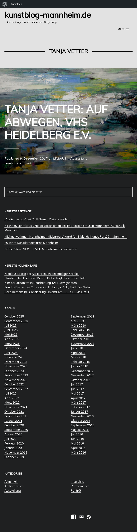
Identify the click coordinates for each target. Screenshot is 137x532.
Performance (80, 486)
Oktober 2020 (14, 425)
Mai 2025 (10, 334)
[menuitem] (4, 4)
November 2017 (82, 375)
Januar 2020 (13, 448)
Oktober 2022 (14, 384)
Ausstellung (12, 490)
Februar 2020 (14, 443)
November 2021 (15, 407)
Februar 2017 (80, 407)
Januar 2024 (13, 357)
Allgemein (11, 481)
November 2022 (15, 380)
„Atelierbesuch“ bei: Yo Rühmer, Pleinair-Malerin (37, 219)
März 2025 (12, 343)
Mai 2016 (77, 443)
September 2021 (16, 416)
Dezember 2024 (15, 348)
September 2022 (16, 389)
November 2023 (15, 366)
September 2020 (16, 430)
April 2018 (78, 352)
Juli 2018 (77, 348)
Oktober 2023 (14, 371)
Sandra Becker (14, 287)
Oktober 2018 (80, 339)
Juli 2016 (77, 434)
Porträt (76, 490)
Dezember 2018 (82, 334)
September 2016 (82, 425)
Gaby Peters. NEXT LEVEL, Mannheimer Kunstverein (40, 249)
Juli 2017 (77, 384)
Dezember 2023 (15, 362)
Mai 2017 (77, 393)
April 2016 (78, 448)
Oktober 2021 (14, 411)
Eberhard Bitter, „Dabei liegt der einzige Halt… (55, 278)
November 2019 (15, 452)
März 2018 (78, 357)
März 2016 (78, 452)
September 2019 (82, 316)
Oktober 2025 (14, 316)
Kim (7, 283)
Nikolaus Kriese (15, 274)
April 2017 (78, 398)
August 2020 (13, 434)
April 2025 (11, 339)
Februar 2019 (80, 330)
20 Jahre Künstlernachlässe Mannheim (31, 243)
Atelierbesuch (14, 486)
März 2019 (78, 325)
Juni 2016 (77, 439)
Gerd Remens (13, 292)
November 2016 (82, 416)
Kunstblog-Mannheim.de (47, 15)
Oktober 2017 (80, 380)
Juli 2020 (10, 439)
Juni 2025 (11, 330)
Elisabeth (10, 278)
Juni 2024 (11, 352)
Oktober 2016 (80, 420)
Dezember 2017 (82, 371)
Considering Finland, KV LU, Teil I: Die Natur (61, 287)
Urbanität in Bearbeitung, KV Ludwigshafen (46, 283)
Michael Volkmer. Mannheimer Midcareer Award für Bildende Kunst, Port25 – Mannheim (65, 236)
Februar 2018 (80, 362)
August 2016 (80, 430)
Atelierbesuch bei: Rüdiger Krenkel (55, 274)
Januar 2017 (79, 411)
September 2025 (16, 321)
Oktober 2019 (14, 457)
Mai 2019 (77, 321)
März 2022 (12, 402)
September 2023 (16, 375)
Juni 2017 (77, 389)
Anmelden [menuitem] (16, 4)
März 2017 (78, 402)
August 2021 (13, 420)
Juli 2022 (10, 393)
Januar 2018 (79, 366)
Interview (77, 481)
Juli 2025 (10, 325)
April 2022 (11, 398)
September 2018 (82, 343)
